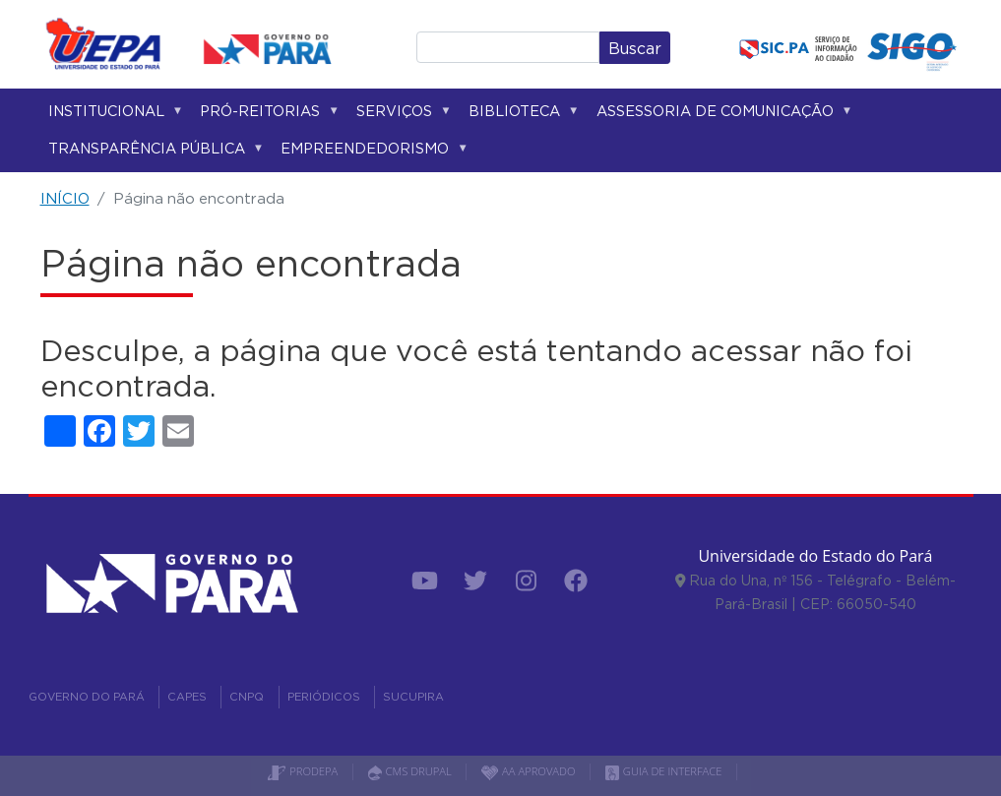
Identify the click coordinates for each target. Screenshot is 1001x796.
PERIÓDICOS (323, 697)
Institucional (112, 114)
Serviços (400, 114)
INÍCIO (65, 198)
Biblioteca (520, 114)
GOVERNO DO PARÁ (87, 697)
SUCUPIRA (413, 697)
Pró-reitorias (266, 114)
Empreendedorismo (371, 152)
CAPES (187, 697)
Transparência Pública (152, 152)
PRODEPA (303, 771)
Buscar (634, 48)
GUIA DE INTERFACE (663, 771)
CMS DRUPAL (410, 771)
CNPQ (246, 697)
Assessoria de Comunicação (721, 114)
